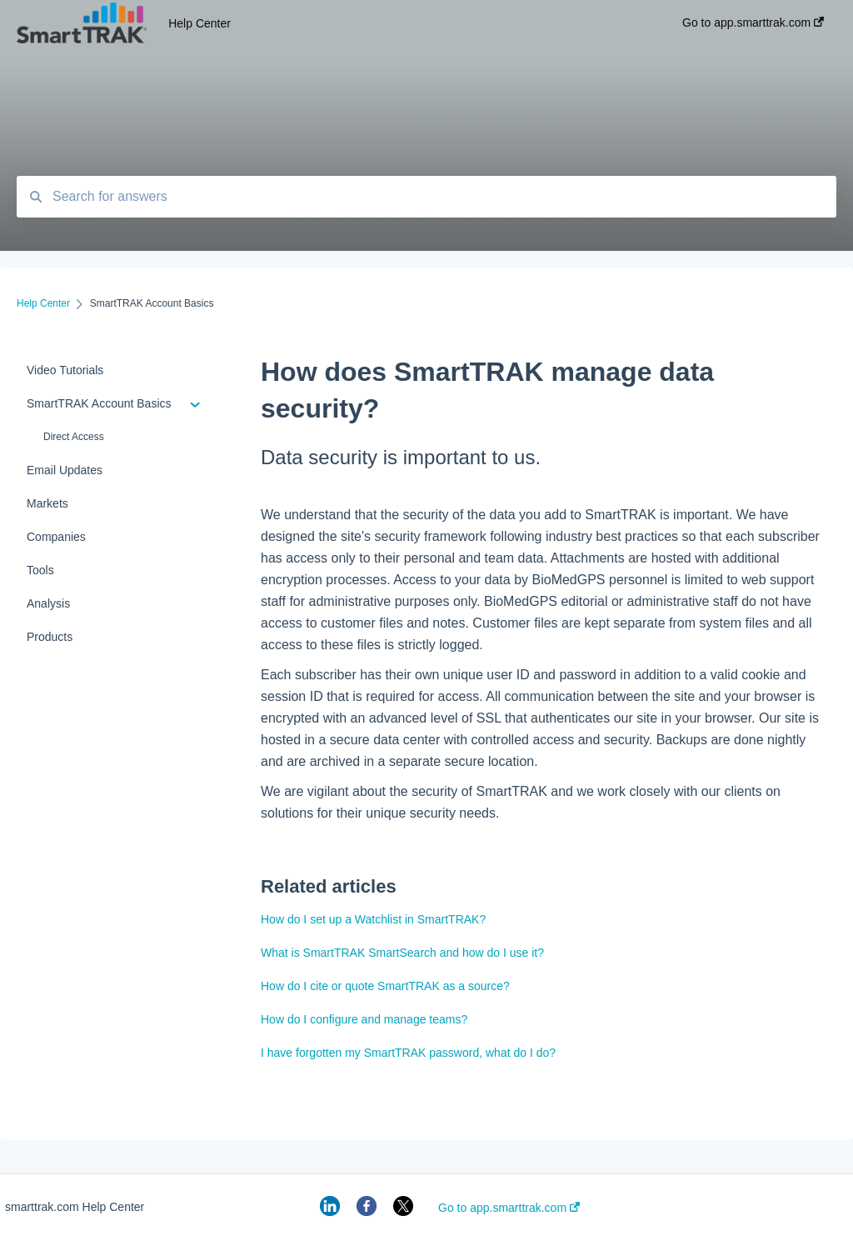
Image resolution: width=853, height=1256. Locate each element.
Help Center (199, 23)
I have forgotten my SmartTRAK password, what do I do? (408, 1052)
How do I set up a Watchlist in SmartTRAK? (373, 919)
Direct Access (73, 437)
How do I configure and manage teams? (364, 1019)
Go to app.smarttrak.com (509, 1207)
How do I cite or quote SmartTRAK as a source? (385, 986)
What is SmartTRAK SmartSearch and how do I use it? (402, 952)
